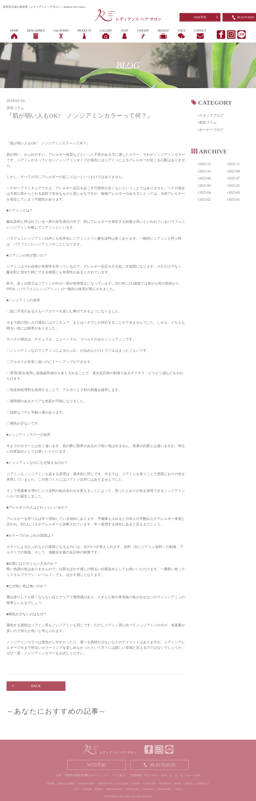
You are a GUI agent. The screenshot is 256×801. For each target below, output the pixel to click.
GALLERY (122, 783)
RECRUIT (165, 783)
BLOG (178, 783)
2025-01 (233, 200)
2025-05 (233, 185)
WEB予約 (200, 17)
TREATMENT (114, 788)
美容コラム (207, 122)
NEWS (189, 783)
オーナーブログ (211, 130)
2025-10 (204, 171)
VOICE (178, 788)
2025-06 (204, 185)
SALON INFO (87, 783)
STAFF (136, 783)
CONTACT (202, 783)
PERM (98, 788)
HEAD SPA (164, 788)
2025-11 (233, 164)
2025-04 (204, 192)
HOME (51, 783)
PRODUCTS (105, 783)
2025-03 (233, 192)
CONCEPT (149, 783)
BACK (36, 686)
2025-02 (204, 200)
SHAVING (148, 788)
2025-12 (204, 164)
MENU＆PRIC (67, 783)
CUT (76, 788)
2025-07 (233, 178)
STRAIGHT (132, 788)
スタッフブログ (211, 115)
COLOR (87, 788)
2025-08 (204, 178)
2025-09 (233, 171)
